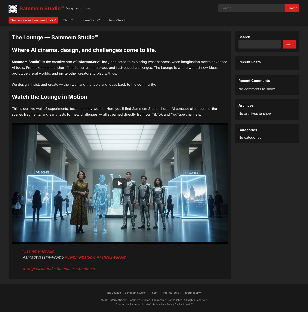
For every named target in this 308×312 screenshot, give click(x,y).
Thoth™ (68, 20)
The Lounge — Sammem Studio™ (33, 20)
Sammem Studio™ (41, 8)
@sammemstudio (38, 251)
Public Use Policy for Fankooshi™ (173, 304)
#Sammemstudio (80, 257)
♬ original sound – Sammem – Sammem (58, 268)
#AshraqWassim (111, 257)
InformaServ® (116, 20)
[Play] (120, 183)
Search (292, 8)
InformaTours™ (90, 20)
